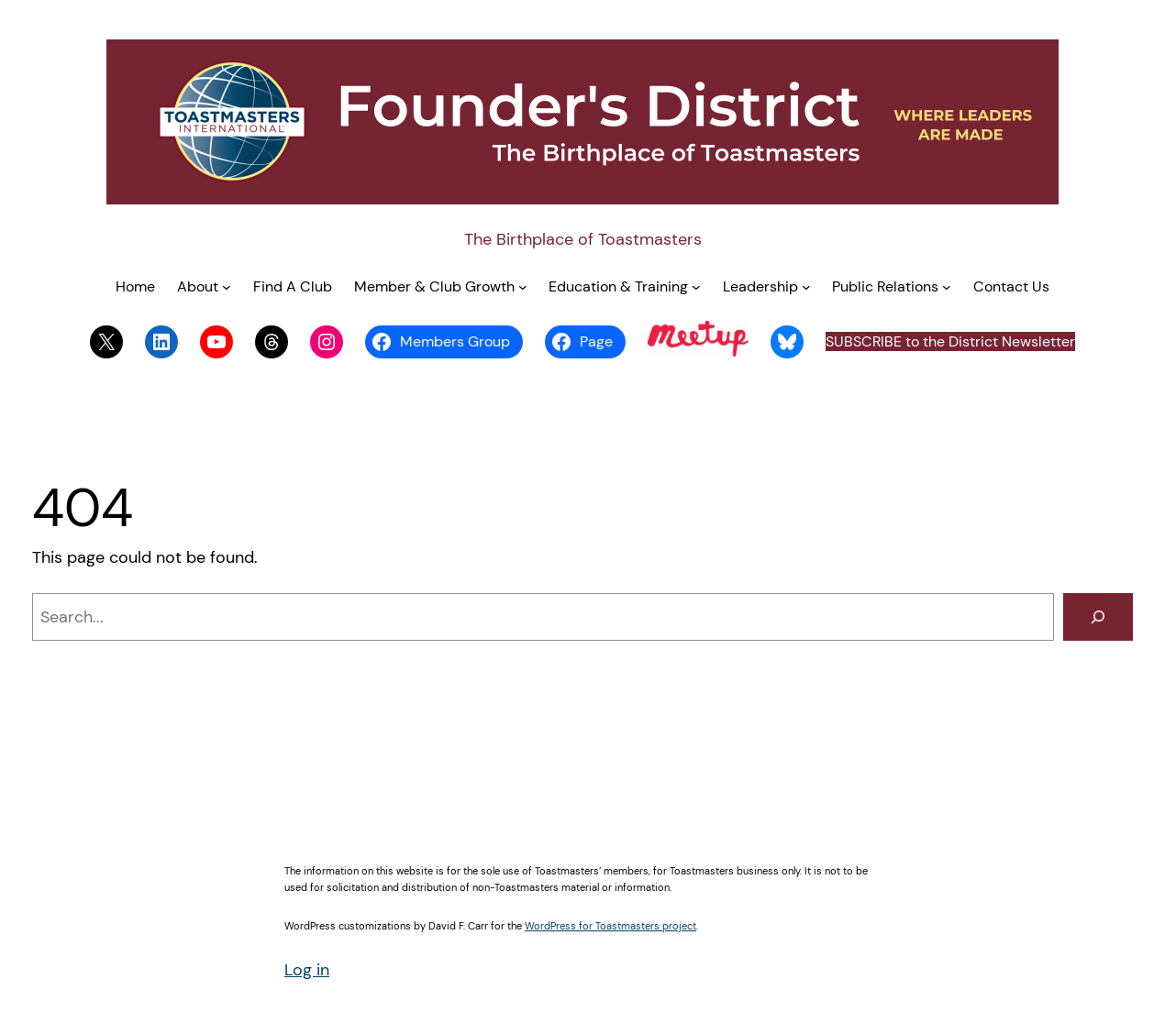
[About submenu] (226, 287)
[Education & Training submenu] (696, 287)
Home (135, 286)
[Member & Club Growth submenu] (522, 287)
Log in (306, 970)
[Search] (1098, 617)
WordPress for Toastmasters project (610, 925)
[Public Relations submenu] (946, 287)
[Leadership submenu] (806, 287)
